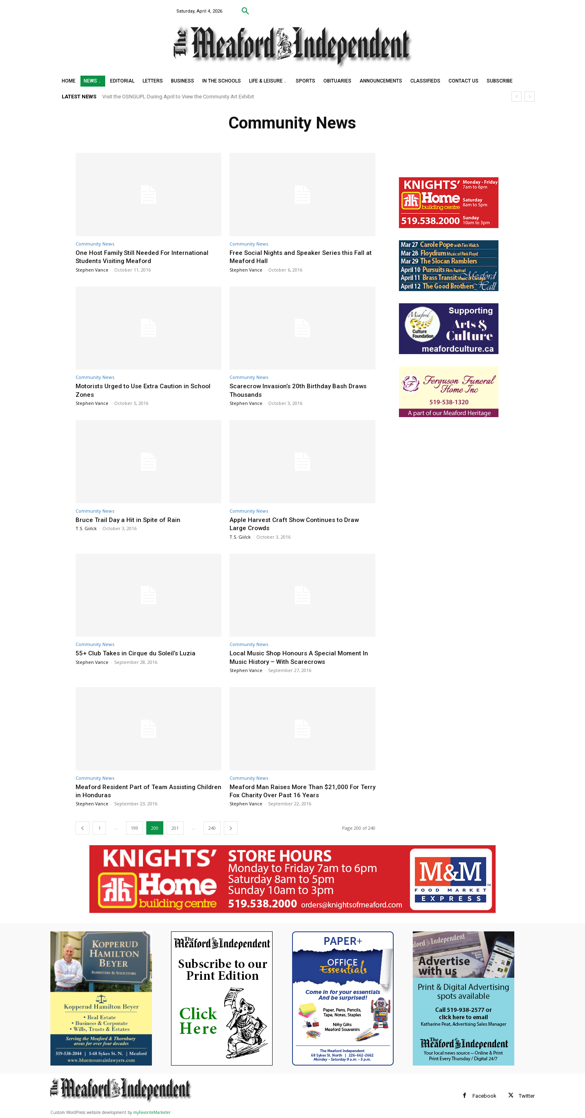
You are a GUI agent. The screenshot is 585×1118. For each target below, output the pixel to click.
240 (212, 828)
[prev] (516, 96)
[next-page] (231, 828)
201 (175, 828)
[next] (529, 96)
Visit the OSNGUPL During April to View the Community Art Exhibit (178, 97)
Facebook (484, 1096)
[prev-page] (82, 828)
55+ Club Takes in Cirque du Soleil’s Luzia (140, 653)
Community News (95, 243)
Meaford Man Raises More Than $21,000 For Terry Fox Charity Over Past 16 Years (299, 791)
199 (134, 828)
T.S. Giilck (86, 528)
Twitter (527, 1096)
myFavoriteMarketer (152, 1112)
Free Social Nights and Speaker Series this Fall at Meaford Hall (302, 256)
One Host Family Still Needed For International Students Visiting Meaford (147, 256)
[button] (245, 11)
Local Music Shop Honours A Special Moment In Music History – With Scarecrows (300, 657)
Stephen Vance (92, 270)
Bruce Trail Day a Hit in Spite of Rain (131, 519)
